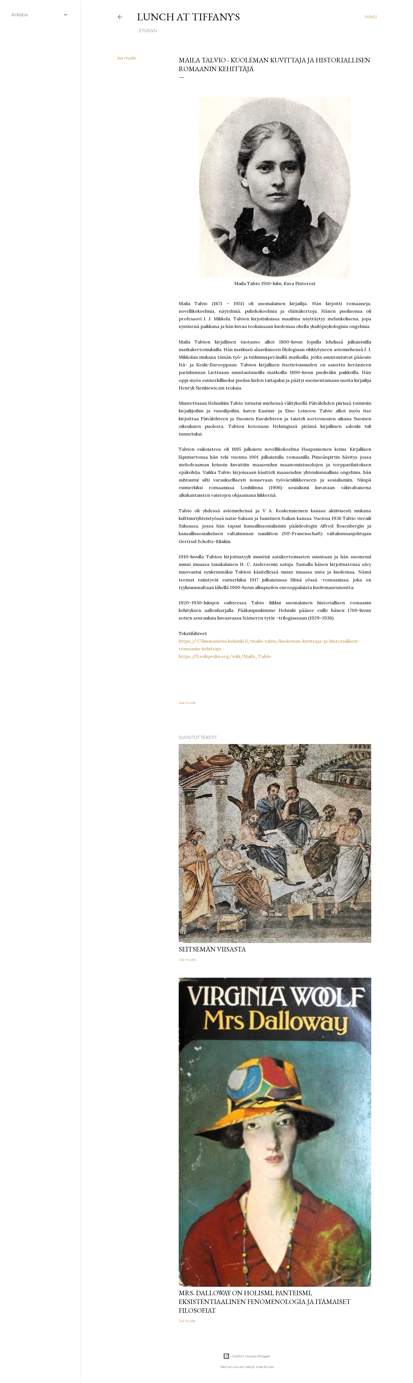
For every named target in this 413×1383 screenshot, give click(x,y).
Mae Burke (265, 1367)
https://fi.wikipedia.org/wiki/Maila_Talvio (225, 656)
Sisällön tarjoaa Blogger (246, 1356)
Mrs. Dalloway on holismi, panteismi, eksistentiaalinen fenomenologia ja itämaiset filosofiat (265, 1301)
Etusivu (148, 30)
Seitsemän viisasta (212, 949)
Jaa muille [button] (126, 58)
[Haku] (371, 17)
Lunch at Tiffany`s (188, 16)
